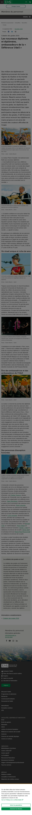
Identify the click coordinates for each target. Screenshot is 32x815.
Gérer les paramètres (16, 805)
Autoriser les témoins (16, 808)
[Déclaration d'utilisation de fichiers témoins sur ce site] (16, 799)
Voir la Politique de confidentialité (11, 800)
